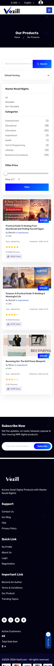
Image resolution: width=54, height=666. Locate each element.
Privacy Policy (9, 528)
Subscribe (42, 446)
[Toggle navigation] (49, 10)
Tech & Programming (27, 145)
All (6, 97)
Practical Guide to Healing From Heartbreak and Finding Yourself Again (25, 227)
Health (27, 140)
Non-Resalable (12, 106)
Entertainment (27, 120)
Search (42, 64)
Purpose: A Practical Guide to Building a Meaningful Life (25, 295)
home (17, 37)
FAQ (4, 522)
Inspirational (27, 135)
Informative (27, 130)
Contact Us (8, 511)
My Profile (7, 547)
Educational (27, 125)
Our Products (33, 37)
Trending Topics (10, 599)
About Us (7, 552)
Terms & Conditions (12, 587)
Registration (8, 563)
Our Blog (6, 517)
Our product (8, 593)
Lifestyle (27, 150)
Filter (27, 187)
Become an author (12, 582)
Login (5, 558)
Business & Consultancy (27, 155)
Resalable (9, 102)
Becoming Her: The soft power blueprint (25, 361)
